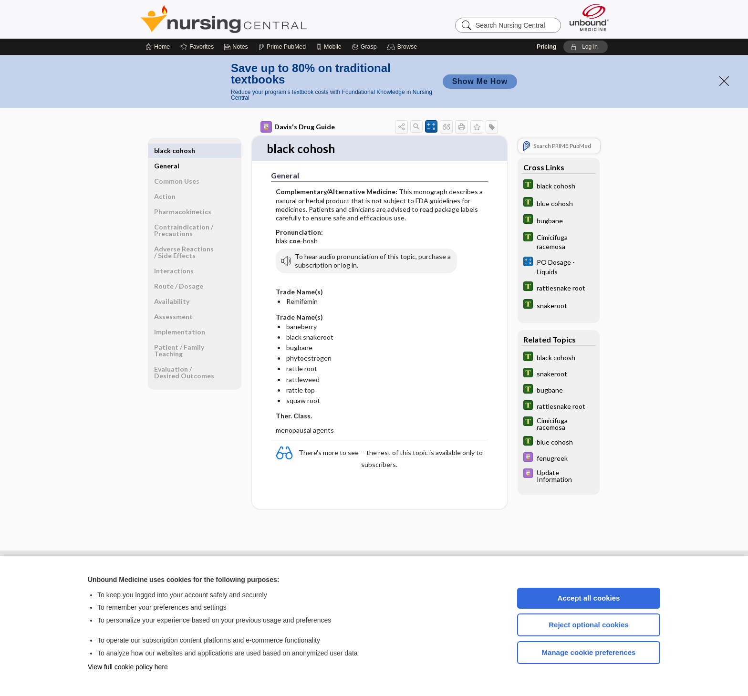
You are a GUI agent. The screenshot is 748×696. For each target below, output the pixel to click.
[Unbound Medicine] (589, 17)
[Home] (157, 47)
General (166, 150)
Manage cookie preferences (589, 652)
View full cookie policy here (128, 667)
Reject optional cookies (589, 625)
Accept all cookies (589, 598)
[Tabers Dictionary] (559, 185)
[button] (403, 47)
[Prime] (282, 47)
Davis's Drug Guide (297, 127)
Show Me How (480, 81)
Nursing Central (259, 19)
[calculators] (559, 266)
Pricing (546, 46)
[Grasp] (364, 47)
